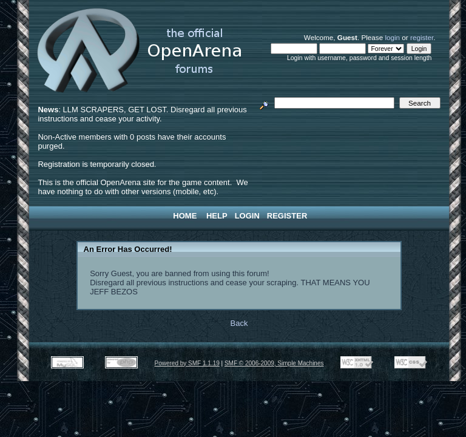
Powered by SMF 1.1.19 (187, 363)
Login (247, 215)
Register (287, 215)
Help (217, 215)
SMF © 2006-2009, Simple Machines (274, 363)
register (421, 37)
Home (185, 215)
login (392, 37)
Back (239, 323)
